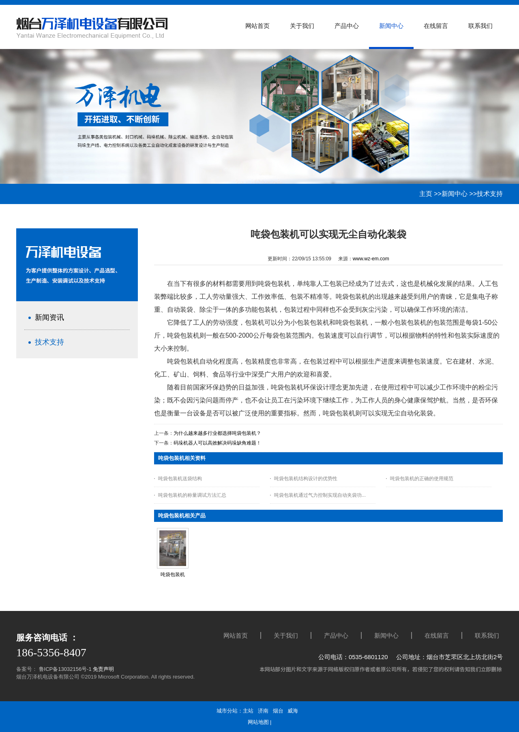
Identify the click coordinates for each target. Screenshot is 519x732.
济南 (263, 711)
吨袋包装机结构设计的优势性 (305, 478)
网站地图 (258, 722)
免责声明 (103, 669)
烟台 (278, 711)
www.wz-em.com (371, 259)
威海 (292, 711)
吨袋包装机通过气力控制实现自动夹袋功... (320, 495)
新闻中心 (455, 193)
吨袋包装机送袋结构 (180, 478)
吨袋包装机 (173, 574)
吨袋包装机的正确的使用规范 (421, 478)
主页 (425, 193)
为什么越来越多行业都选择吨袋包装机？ (217, 433)
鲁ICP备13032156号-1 (64, 669)
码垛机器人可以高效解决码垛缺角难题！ (217, 443)
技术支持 (490, 193)
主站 (248, 711)
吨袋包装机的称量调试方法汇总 (192, 495)
